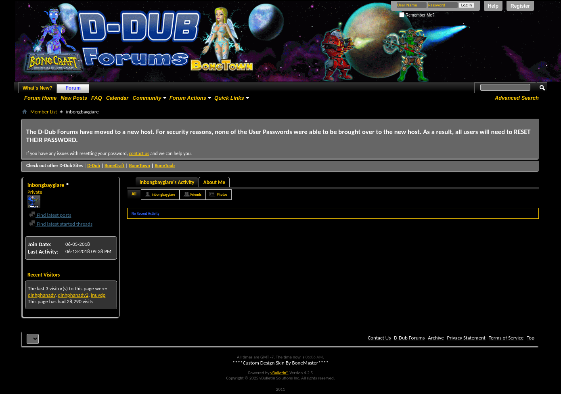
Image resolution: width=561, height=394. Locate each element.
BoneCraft (115, 165)
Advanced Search (517, 98)
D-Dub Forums (409, 338)
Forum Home (40, 98)
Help (493, 6)
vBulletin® (279, 372)
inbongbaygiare (163, 194)
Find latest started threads (60, 224)
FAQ (96, 98)
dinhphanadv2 (73, 295)
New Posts (74, 98)
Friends (195, 194)
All (134, 194)
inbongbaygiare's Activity (167, 182)
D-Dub (93, 165)
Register (520, 6)
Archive (436, 338)
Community (146, 98)
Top (530, 338)
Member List (43, 112)
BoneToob (165, 165)
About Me (214, 182)
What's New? (37, 88)
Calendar (117, 98)
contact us (139, 153)
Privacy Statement (466, 338)
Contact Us (379, 338)
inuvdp (98, 295)
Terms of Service (506, 338)
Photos (222, 194)
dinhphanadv (41, 295)
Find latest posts (50, 215)
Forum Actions (188, 98)
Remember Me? (416, 15)
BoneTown (139, 165)
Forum (73, 88)
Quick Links (229, 98)
